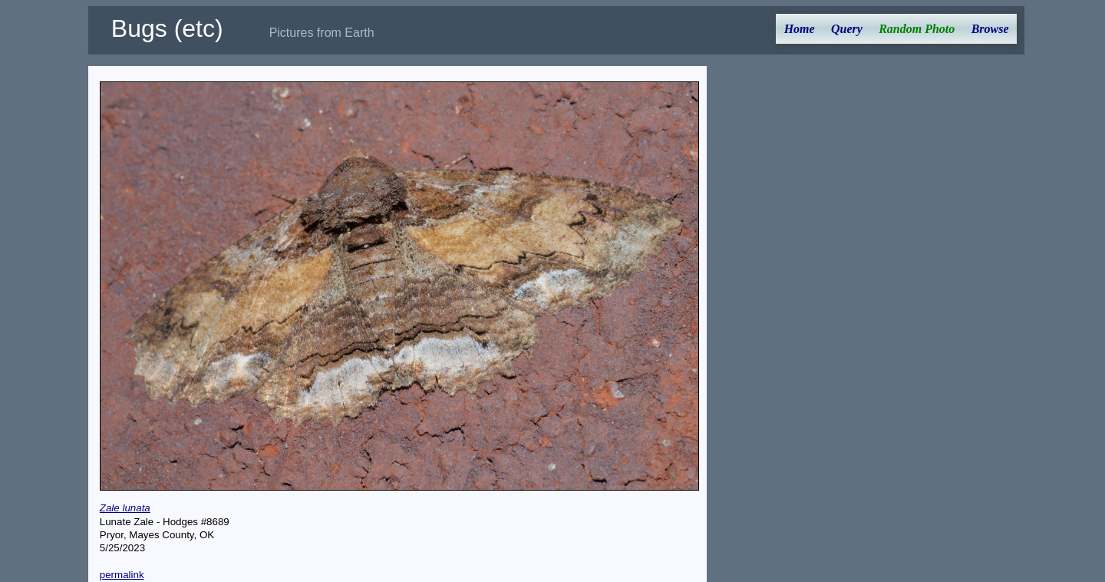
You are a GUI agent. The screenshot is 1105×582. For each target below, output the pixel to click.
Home (799, 28)
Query (847, 28)
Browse (990, 28)
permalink (122, 574)
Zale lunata (125, 508)
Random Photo (917, 28)
